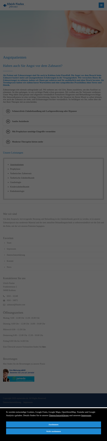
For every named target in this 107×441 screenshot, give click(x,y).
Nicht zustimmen (53, 431)
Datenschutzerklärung (59, 415)
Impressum (86, 415)
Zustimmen (53, 424)
